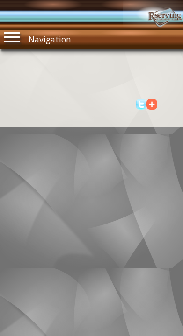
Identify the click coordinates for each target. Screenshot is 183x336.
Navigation (37, 37)
